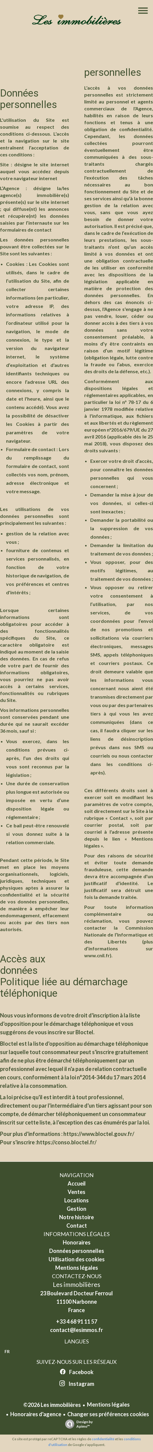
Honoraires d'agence (35, 1414)
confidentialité (103, 1439)
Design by (77, 1424)
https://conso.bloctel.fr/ (67, 1142)
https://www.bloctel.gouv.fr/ (98, 1134)
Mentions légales (108, 1404)
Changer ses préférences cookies (108, 1414)
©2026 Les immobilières (52, 1404)
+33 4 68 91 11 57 (76, 1321)
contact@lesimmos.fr (76, 1330)
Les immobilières (76, 1284)
